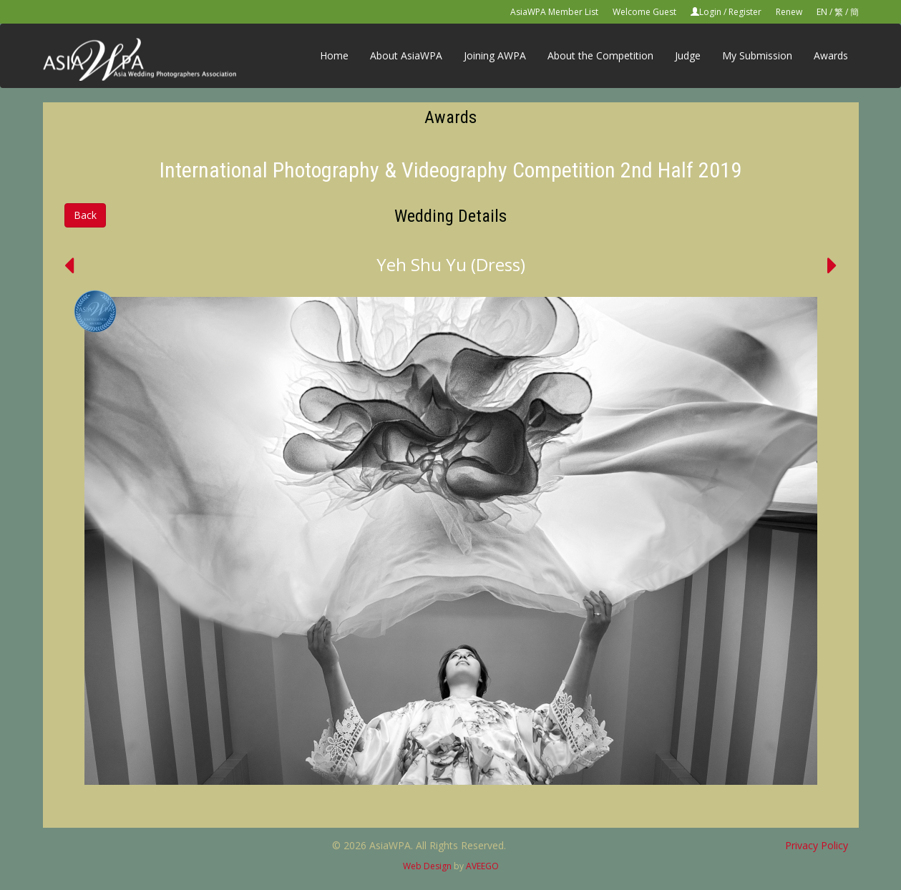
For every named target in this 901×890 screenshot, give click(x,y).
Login (710, 12)
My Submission (757, 55)
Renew (789, 12)
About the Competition (600, 55)
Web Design (427, 866)
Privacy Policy (816, 845)
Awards (831, 55)
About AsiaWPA (406, 55)
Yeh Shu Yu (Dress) (450, 264)
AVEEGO (482, 866)
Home (334, 55)
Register (745, 12)
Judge (688, 55)
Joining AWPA (495, 55)
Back (85, 215)
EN (822, 12)
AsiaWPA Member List (554, 12)
